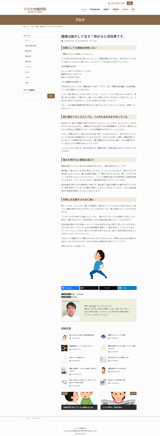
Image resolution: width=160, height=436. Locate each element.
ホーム (27, 40)
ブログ (27, 77)
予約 (26, 83)
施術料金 (28, 61)
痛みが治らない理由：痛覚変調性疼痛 (81, 335)
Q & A (27, 72)
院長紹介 (28, 56)
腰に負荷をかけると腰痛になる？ (119, 357)
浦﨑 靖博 (92, 306)
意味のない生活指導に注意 (116, 380)
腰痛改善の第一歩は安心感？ (117, 368)
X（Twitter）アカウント (100, 314)
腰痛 (73, 294)
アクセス (28, 67)
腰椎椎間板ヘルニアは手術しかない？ (81, 346)
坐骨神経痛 (80, 294)
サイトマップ (36, 418)
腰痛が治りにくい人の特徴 (116, 335)
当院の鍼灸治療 (30, 46)
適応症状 (28, 51)
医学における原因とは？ (77, 357)
